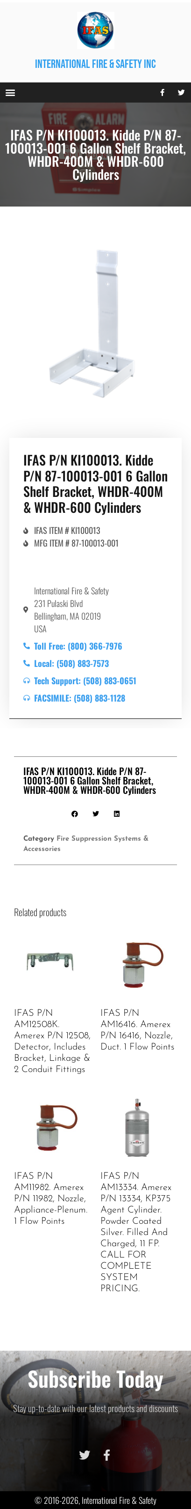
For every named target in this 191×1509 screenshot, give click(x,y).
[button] (10, 92)
